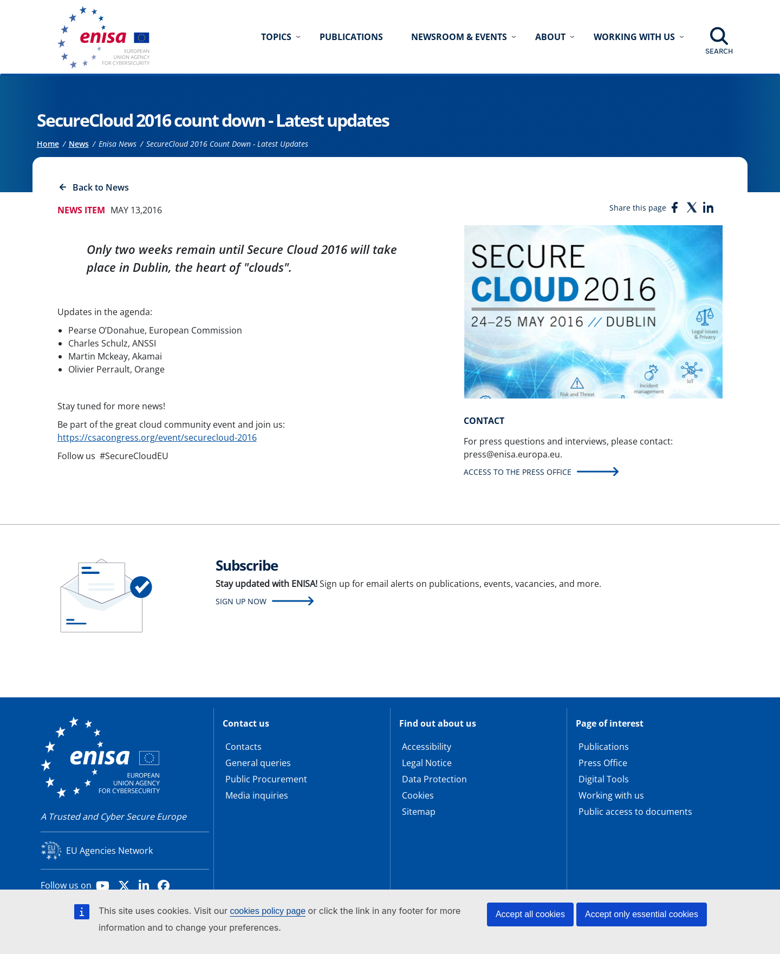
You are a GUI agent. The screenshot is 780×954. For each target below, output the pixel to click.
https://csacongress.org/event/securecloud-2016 (157, 437)
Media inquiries (256, 795)
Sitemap (418, 812)
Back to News (101, 187)
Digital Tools (603, 779)
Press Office (602, 763)
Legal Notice (427, 763)
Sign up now (241, 601)
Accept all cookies (530, 914)
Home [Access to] (48, 144)
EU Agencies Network (109, 851)
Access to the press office (517, 472)
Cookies (418, 795)
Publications (351, 37)
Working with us (611, 795)
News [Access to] (79, 144)
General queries (258, 763)
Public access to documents (635, 812)
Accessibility (426, 747)
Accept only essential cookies (641, 914)
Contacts (243, 747)
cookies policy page (268, 911)
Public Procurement (266, 779)
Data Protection (434, 779)
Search (719, 50)
